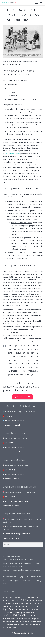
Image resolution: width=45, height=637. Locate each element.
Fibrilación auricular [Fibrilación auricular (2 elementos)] (8, 612)
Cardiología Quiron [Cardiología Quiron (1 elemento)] (7, 600)
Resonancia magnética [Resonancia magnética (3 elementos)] (31, 618)
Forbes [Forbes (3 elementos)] (17, 612)
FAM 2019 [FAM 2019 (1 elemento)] (36, 610)
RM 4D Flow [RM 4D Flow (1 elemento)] (10, 622)
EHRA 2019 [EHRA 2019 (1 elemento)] (28, 610)
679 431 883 (9, 526)
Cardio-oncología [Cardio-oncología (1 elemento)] (35, 597)
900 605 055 (10, 496)
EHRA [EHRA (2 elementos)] (23, 609)
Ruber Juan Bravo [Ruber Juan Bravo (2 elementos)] (18, 621)
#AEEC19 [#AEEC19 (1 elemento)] (5, 597)
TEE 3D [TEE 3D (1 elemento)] (40, 625)
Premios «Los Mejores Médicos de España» (18, 559)
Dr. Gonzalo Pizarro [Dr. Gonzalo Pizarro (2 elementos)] (15, 606)
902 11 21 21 (9, 443)
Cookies (30, 633)
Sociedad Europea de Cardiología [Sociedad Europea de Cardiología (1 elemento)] (21, 625)
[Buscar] (41, 2)
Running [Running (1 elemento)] (26, 622)
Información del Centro (11, 505)
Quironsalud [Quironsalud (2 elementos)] (19, 619)
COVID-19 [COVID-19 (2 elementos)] (15, 600)
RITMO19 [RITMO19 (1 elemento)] (5, 622)
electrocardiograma (13, 153)
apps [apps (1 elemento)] (21, 597)
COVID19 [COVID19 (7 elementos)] (22, 600)
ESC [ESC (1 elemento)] (32, 610)
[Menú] (36, 2)
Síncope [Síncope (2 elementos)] (32, 624)
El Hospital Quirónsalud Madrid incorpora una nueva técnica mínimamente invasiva (21, 565)
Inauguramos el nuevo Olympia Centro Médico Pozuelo (22, 576)
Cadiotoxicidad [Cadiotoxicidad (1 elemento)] (26, 597)
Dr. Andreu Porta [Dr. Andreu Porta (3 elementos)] (16, 603)
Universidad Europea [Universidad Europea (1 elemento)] (10, 628)
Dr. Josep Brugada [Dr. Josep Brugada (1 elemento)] (25, 607)
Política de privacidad (19, 633)
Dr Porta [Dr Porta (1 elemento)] (19, 610)
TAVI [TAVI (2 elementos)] (36, 624)
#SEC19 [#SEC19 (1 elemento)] (9, 597)
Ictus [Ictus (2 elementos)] (32, 612)
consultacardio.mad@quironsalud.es (18, 533)
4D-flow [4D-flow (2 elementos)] (13, 597)
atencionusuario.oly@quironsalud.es (18, 501)
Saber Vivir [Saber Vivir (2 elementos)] (32, 621)
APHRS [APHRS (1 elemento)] (18, 597)
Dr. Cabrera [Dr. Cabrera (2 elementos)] (6, 606)
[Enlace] (9, 3)
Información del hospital (11, 479)
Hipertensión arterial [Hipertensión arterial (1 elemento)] (25, 613)
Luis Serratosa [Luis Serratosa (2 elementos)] (29, 616)
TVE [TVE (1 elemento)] (3, 628)
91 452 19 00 (10, 416)
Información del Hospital (11, 425)
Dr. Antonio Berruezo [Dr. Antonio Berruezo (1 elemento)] (27, 603)
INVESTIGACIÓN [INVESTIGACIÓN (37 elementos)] (14, 615)
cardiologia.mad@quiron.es (14, 420)
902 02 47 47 (10, 470)
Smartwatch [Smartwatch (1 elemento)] (10, 625)
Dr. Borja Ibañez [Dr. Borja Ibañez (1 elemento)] (37, 603)
